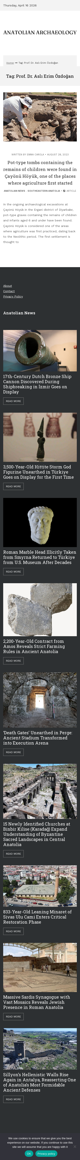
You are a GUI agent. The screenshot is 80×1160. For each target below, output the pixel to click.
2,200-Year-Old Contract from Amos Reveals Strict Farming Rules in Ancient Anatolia (34, 646)
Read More (13, 401)
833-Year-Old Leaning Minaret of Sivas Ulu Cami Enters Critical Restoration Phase (37, 916)
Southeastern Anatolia (44, 191)
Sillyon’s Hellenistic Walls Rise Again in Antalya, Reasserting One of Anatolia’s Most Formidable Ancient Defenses (39, 1082)
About (7, 285)
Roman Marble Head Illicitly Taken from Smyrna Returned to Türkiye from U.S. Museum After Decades (39, 557)
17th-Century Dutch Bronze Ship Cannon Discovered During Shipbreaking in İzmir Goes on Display (37, 384)
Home (10, 62)
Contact (9, 291)
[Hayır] (75, 1146)
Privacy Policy (13, 296)
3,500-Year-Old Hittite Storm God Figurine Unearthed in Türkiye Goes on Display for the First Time (38, 472)
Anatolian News (14, 191)
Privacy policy (46, 1153)
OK (29, 1153)
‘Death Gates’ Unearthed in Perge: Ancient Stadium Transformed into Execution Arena (37, 737)
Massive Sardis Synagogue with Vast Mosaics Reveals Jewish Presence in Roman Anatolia (36, 1002)
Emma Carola (35, 154)
